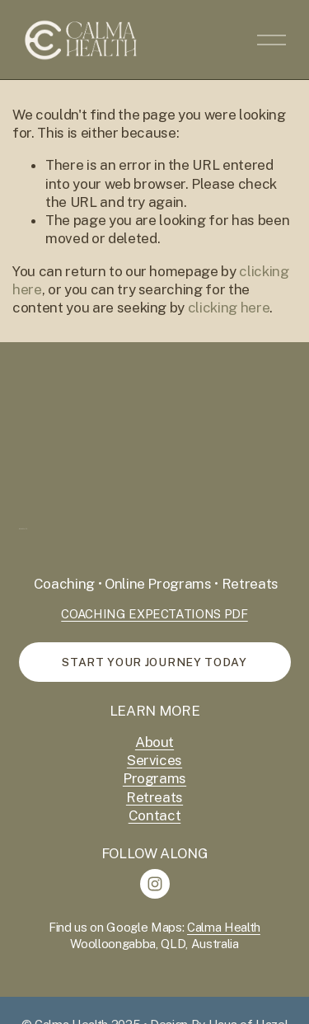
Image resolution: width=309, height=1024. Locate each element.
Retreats (154, 797)
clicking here (229, 307)
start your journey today (154, 662)
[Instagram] (155, 884)
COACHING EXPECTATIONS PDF (154, 614)
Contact (155, 815)
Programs (154, 778)
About (154, 742)
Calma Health (223, 927)
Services (154, 760)
